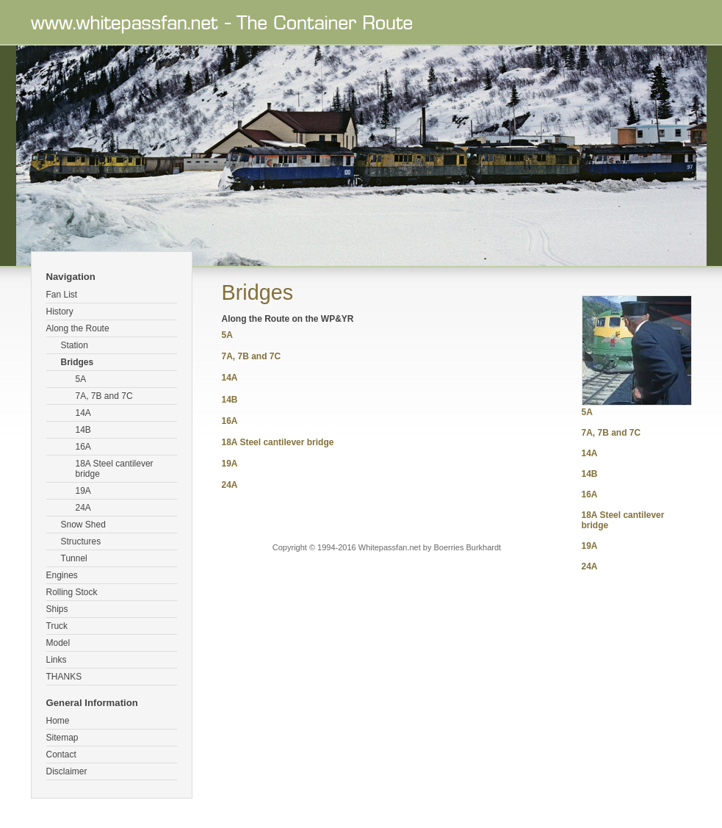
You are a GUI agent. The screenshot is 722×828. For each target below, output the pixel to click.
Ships (57, 609)
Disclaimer (66, 771)
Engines (62, 575)
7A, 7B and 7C (104, 396)
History (59, 311)
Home (58, 721)
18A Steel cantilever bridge (115, 468)
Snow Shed (83, 524)
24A (83, 508)
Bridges (77, 362)
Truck (57, 626)
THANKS (64, 677)
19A (83, 491)
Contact (61, 754)
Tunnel (74, 558)
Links (56, 660)
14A (83, 413)
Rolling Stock (72, 592)
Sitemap (62, 737)
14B (83, 430)
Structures (81, 541)
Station (74, 345)
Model (58, 643)
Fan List (62, 294)
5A (81, 379)
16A (83, 447)
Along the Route (77, 328)
